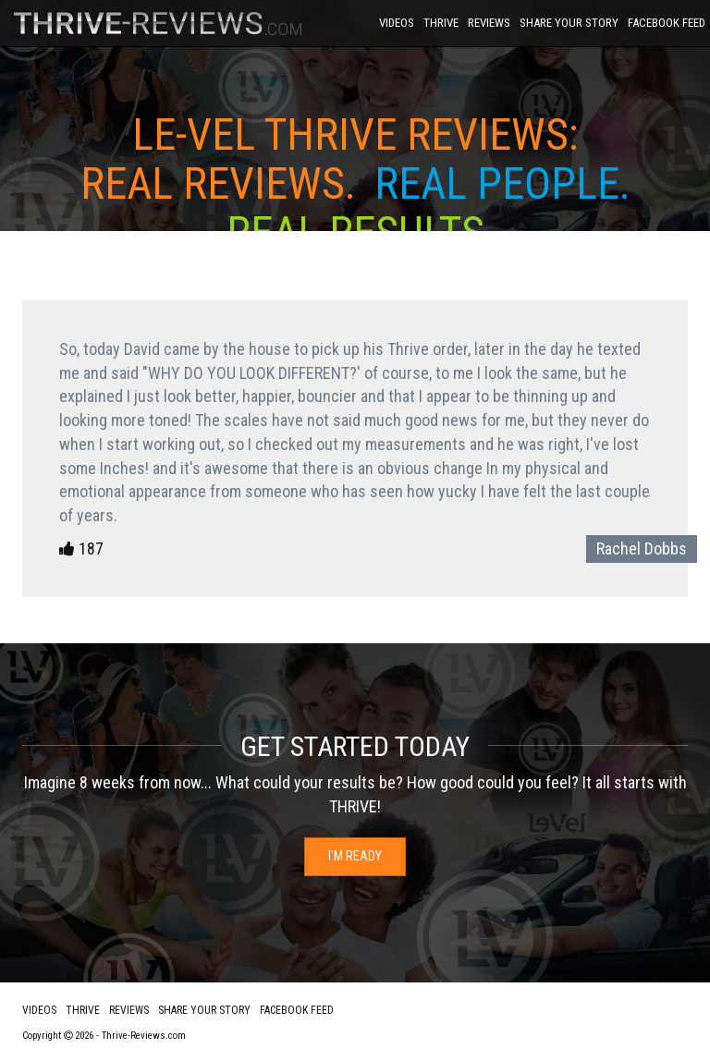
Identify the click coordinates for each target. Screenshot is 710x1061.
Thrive (441, 23)
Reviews (489, 23)
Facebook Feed (666, 23)
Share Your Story (569, 23)
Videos (396, 23)
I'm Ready (355, 855)
